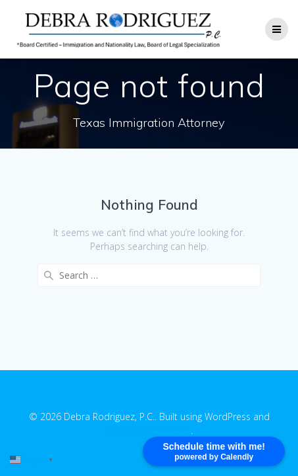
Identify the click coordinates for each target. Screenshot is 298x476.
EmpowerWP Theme (148, 430)
